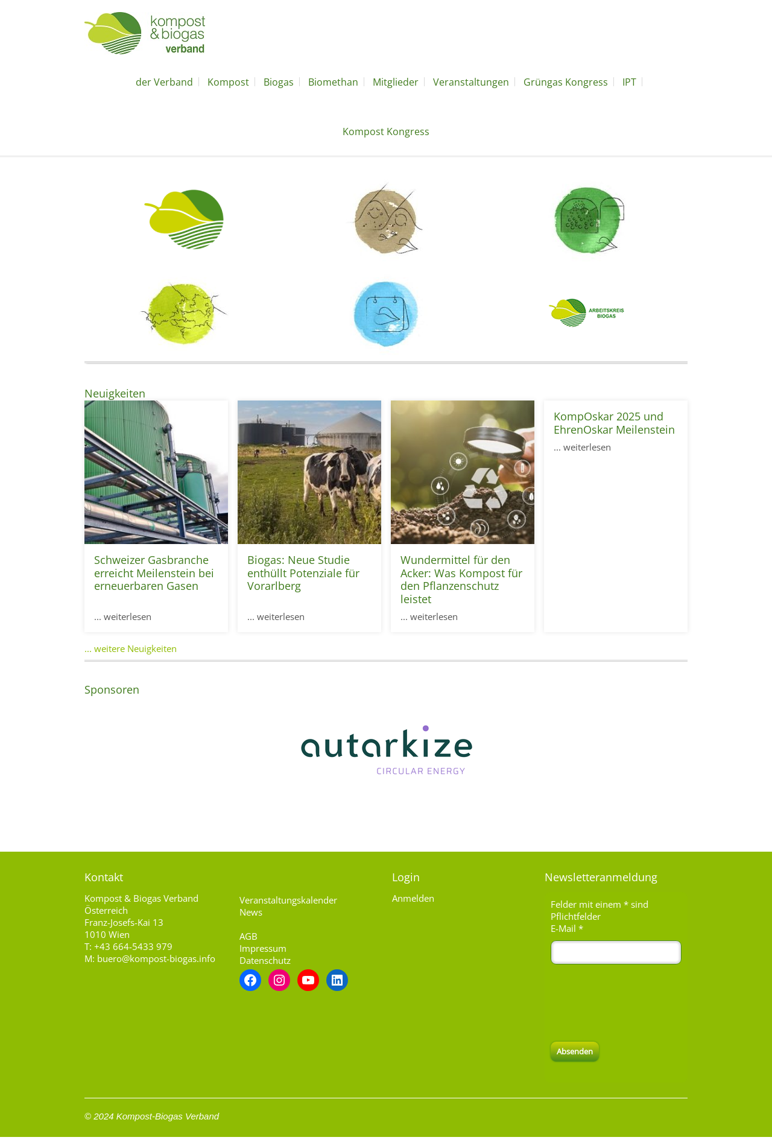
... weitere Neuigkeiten (130, 648)
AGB (248, 936)
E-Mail (567, 928)
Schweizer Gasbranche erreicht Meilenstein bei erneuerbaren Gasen (154, 573)
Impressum (262, 948)
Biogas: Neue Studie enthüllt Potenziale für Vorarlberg (303, 573)
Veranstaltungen (471, 82)
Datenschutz (265, 960)
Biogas (279, 82)
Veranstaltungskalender (288, 900)
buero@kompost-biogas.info (156, 958)
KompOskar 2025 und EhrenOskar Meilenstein (614, 423)
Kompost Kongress (386, 131)
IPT (629, 82)
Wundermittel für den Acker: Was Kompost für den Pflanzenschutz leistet (461, 579)
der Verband (164, 82)
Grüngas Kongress (566, 82)
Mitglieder (396, 82)
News (250, 912)
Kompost (228, 82)
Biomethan (333, 82)
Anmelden (413, 898)
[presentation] (642, 1003)
